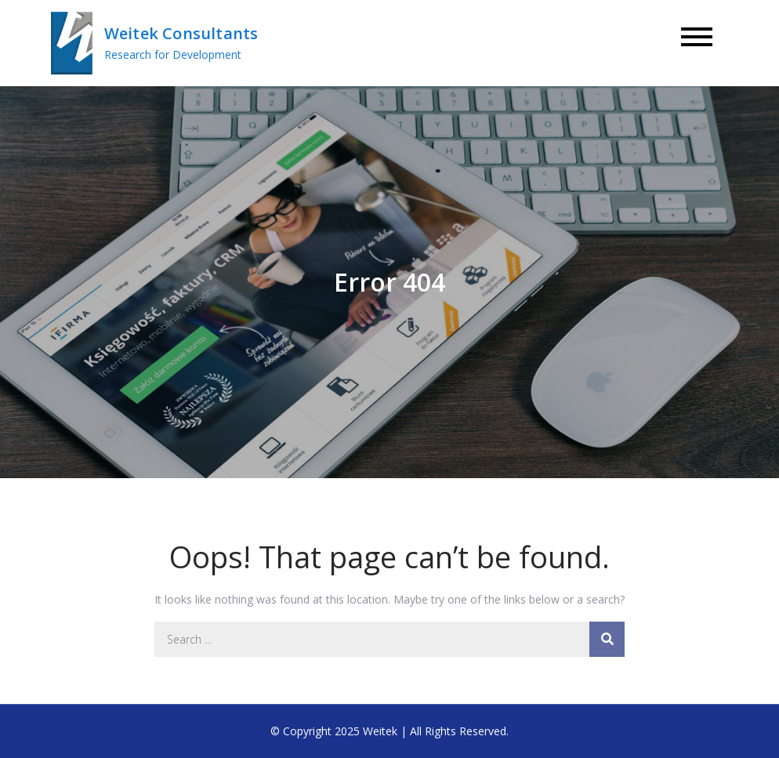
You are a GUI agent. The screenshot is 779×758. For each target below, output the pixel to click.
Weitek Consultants (181, 33)
